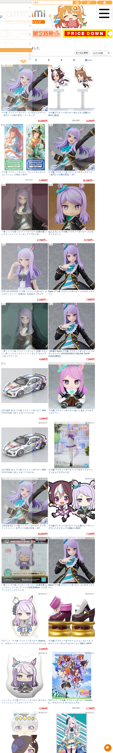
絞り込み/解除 (82, 53)
